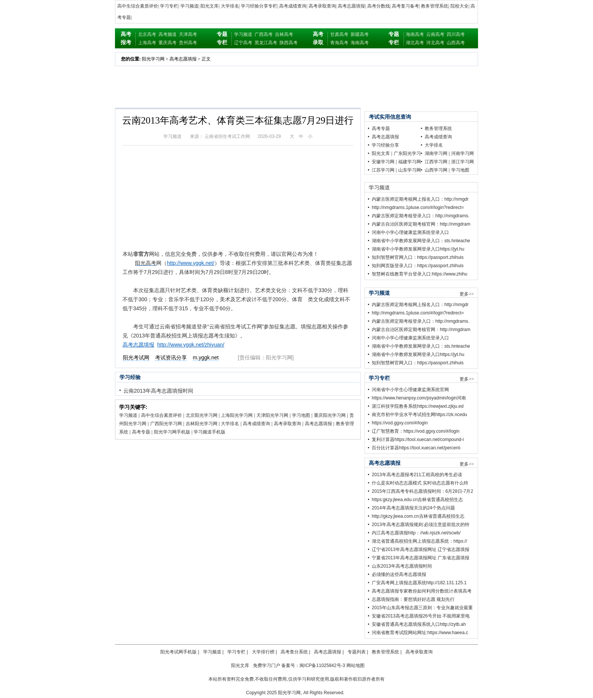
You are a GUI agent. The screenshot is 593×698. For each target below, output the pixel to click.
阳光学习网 (153, 59)
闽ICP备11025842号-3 (322, 665)
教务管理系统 (434, 6)
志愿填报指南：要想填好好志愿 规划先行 (413, 599)
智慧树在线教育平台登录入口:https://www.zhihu (419, 274)
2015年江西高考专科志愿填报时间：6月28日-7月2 (422, 491)
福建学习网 (409, 161)
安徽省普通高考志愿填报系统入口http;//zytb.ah (419, 624)
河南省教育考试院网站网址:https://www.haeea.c (420, 632)
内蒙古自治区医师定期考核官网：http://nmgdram (421, 224)
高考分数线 (378, 6)
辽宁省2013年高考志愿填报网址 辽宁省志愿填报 (420, 549)
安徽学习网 (383, 161)
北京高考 (147, 34)
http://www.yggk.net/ (190, 263)
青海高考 (339, 42)
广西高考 (264, 34)
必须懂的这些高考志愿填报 (399, 574)
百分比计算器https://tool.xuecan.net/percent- (416, 447)
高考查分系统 (294, 652)
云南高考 (435, 34)
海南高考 (360, 42)
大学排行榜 (263, 652)
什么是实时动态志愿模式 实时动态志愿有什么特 (420, 483)
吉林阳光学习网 (201, 423)
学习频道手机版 (209, 432)
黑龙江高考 (266, 42)
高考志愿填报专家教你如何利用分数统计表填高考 (422, 591)
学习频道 (189, 6)
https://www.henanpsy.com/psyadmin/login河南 (419, 398)
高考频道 (167, 34)
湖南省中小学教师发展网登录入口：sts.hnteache (421, 240)
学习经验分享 (385, 145)
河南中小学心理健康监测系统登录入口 (410, 232)
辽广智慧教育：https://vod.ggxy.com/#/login (415, 431)
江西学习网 (436, 161)
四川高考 (456, 34)
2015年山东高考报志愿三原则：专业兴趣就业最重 (422, 607)
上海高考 (147, 42)
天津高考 (188, 34)
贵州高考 (188, 42)
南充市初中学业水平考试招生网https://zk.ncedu (419, 414)
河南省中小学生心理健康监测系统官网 (410, 389)
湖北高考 (415, 42)
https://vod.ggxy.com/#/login (400, 423)
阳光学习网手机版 (172, 432)
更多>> (466, 294)
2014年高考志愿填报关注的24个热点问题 (413, 508)
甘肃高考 (339, 34)
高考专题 (141, 432)
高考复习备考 (405, 6)
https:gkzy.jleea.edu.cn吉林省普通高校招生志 (417, 499)
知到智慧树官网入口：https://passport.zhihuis (418, 257)
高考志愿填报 (351, 6)
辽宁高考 (243, 42)
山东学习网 (409, 170)
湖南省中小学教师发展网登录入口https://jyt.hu (418, 249)
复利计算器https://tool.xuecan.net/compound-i (418, 439)
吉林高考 (284, 34)
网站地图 (355, 665)
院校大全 (459, 6)
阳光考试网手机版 (178, 652)
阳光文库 (209, 6)
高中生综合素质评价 (137, 6)
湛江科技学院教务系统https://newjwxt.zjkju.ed (418, 406)
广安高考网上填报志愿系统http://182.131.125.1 (419, 582)
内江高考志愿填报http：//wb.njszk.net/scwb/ (416, 532)
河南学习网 (462, 153)
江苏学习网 (383, 170)
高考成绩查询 (292, 6)
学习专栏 (169, 6)
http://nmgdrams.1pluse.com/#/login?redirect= (418, 207)
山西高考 (456, 42)
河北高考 (435, 42)
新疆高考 (360, 34)
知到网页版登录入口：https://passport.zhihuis (418, 265)
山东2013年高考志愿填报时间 (402, 566)
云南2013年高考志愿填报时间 (158, 391)
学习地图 (301, 415)
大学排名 (230, 6)
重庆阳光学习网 (330, 415)
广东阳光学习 (407, 153)
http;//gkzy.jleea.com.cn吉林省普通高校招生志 (418, 516)
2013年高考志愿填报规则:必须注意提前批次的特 (420, 524)
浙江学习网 (462, 161)
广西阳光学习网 (166, 423)
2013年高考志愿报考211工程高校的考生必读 (417, 474)
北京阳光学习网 (201, 415)
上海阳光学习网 (237, 415)
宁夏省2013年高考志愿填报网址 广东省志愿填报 (420, 557)
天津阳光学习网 (272, 415)
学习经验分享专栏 (259, 6)
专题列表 (357, 652)
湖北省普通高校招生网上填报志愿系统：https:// (419, 541)
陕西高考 (288, 42)
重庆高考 (167, 42)
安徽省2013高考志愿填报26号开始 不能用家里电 (421, 616)
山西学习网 (436, 170)
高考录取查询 (322, 6)
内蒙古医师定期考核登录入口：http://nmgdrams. (420, 215)
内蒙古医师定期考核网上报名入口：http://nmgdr (420, 199)
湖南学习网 (436, 153)
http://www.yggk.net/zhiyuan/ (190, 345)
